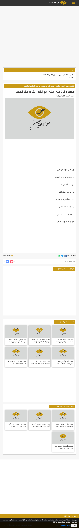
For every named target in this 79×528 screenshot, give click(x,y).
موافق (74, 526)
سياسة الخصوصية (65, 526)
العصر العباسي (60, 86)
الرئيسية (71, 86)
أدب (67, 86)
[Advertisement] (39, 20)
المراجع (71, 78)
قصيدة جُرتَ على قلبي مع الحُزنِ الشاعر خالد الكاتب (57, 75)
